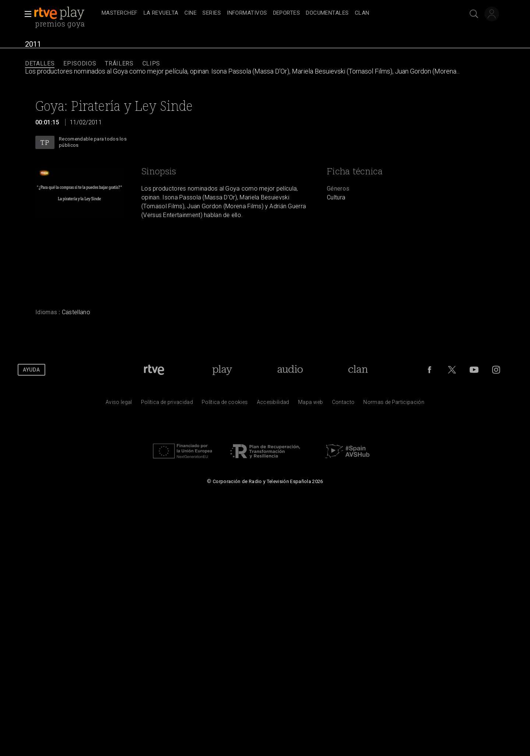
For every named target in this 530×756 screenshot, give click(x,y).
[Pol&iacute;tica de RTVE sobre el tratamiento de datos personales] (167, 404)
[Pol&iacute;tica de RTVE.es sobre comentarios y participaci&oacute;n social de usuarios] (393, 404)
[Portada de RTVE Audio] (290, 370)
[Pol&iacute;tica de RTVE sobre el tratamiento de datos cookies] (225, 404)
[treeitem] (120, 13)
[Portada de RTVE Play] (222, 370)
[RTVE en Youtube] (474, 370)
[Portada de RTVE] (154, 370)
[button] (26, 14)
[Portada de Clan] (358, 370)
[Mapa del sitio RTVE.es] (310, 404)
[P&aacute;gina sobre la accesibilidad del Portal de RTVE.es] (273, 404)
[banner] (66, 13)
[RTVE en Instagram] (496, 370)
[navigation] (273, 13)
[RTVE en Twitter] (452, 370)
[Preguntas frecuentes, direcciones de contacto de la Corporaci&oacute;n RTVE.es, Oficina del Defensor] (343, 404)
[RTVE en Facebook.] (429, 370)
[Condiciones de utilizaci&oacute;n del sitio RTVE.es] (119, 404)
